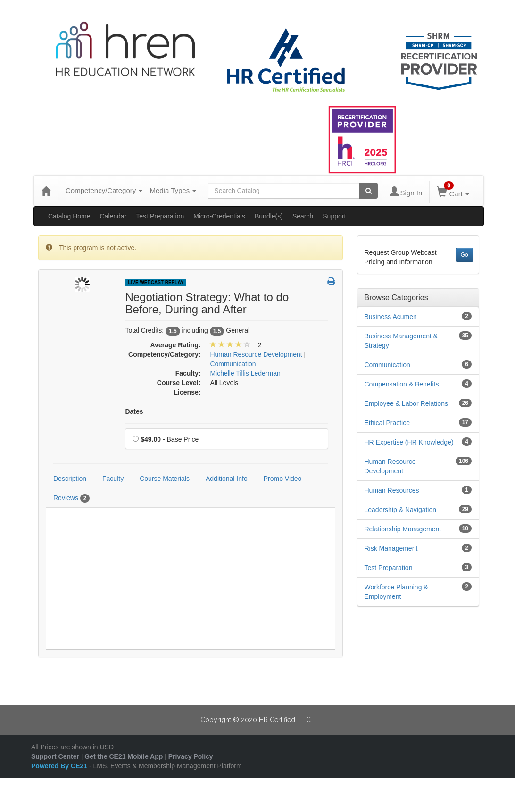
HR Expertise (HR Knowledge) (409, 442)
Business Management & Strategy (401, 340)
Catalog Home (69, 216)
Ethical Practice (387, 423)
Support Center (55, 756)
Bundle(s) (269, 216)
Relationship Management (403, 529)
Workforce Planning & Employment (396, 591)
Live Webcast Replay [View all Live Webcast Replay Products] (155, 282)
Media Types (173, 190)
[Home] (46, 190)
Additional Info (227, 478)
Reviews (71, 498)
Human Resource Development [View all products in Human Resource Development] (256, 354)
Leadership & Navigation (401, 509)
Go (464, 255)
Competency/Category (104, 190)
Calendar (113, 216)
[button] (331, 282)
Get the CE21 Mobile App (123, 756)
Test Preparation (160, 216)
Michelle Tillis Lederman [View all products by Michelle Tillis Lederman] (245, 373)
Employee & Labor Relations (406, 403)
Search (302, 216)
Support (334, 216)
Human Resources (392, 490)
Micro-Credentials (219, 216)
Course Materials (165, 478)
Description (69, 478)
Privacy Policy (190, 756)
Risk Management (391, 548)
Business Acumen (391, 316)
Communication (387, 365)
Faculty (113, 478)
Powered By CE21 (60, 766)
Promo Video (283, 478)
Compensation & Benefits (402, 384)
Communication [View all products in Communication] (233, 364)
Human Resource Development (390, 466)
